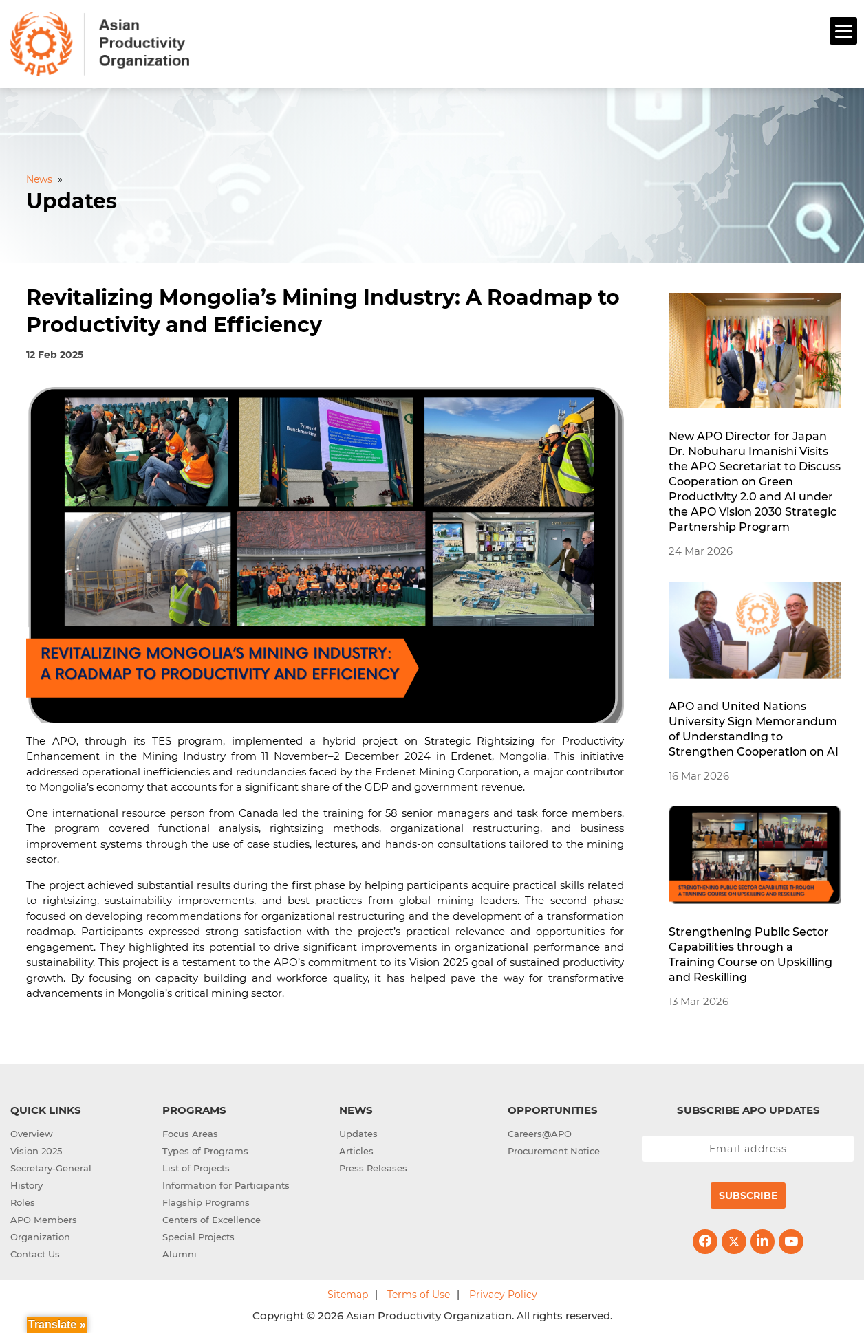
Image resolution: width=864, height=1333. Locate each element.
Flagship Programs (206, 1200)
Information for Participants (226, 1183)
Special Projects (198, 1234)
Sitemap (347, 1292)
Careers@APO (540, 1131)
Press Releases (373, 1165)
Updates (358, 1131)
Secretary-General (50, 1165)
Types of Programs (205, 1148)
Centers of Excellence (211, 1217)
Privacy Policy (503, 1292)
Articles (356, 1148)
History (26, 1183)
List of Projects (196, 1165)
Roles (22, 1200)
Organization (40, 1234)
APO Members (43, 1217)
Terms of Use (418, 1292)
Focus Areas (190, 1131)
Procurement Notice (554, 1148)
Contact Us (35, 1251)
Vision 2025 (36, 1148)
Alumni (179, 1251)
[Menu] (843, 31)
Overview (31, 1131)
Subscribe (748, 1193)
